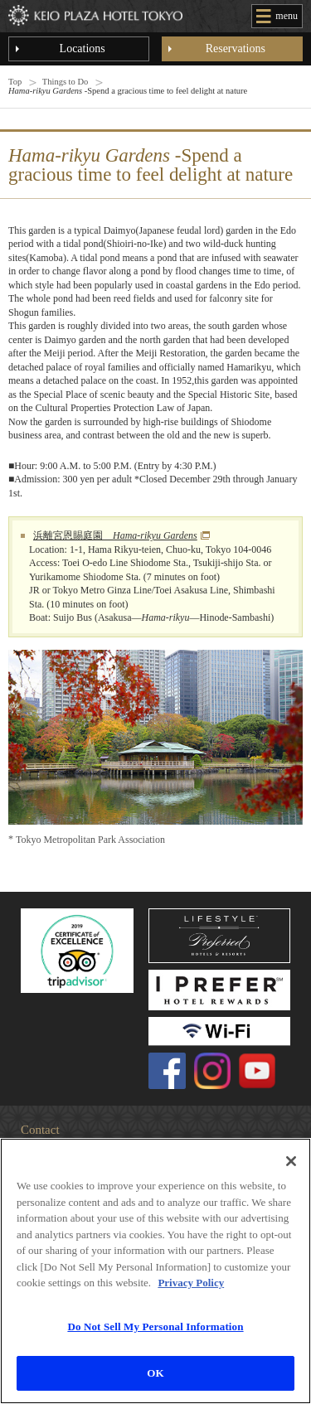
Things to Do (65, 81)
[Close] (291, 1161)
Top (15, 81)
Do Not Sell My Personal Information (155, 1326)
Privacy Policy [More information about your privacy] (191, 1282)
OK (155, 1373)
